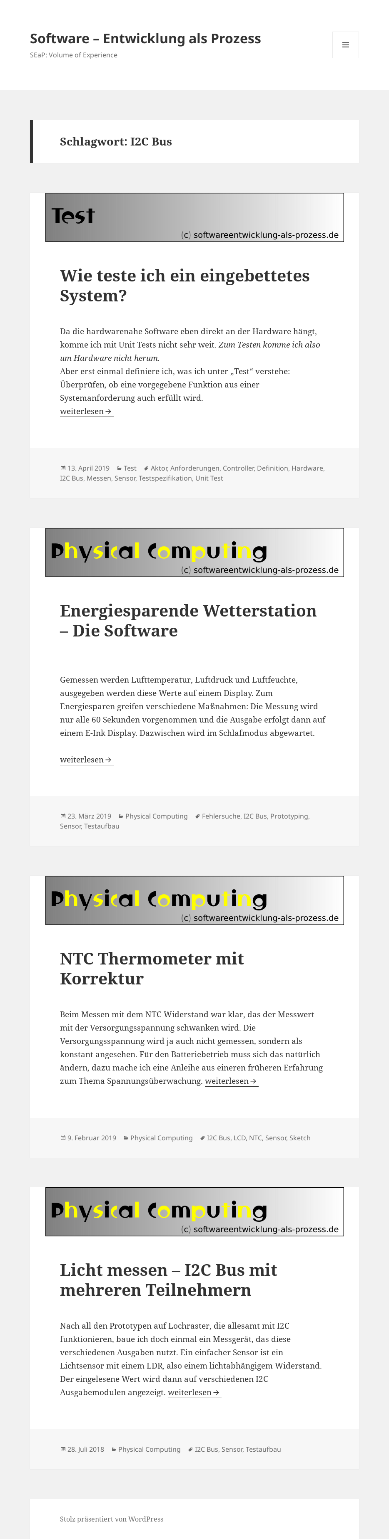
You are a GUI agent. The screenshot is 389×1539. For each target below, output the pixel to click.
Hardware (307, 468)
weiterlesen (87, 411)
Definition (272, 468)
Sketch (300, 1137)
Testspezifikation (165, 478)
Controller (238, 468)
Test (130, 468)
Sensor (125, 478)
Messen (99, 478)
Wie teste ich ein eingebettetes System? (185, 285)
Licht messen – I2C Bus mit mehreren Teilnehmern (168, 1279)
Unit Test (209, 478)
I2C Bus (71, 478)
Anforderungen (194, 468)
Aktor (159, 468)
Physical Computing (156, 816)
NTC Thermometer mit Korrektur (152, 968)
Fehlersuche (221, 816)
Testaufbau (102, 826)
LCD (240, 1137)
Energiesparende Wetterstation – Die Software (188, 620)
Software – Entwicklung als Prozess (145, 38)
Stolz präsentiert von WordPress (111, 1519)
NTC (255, 1137)
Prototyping (289, 816)
